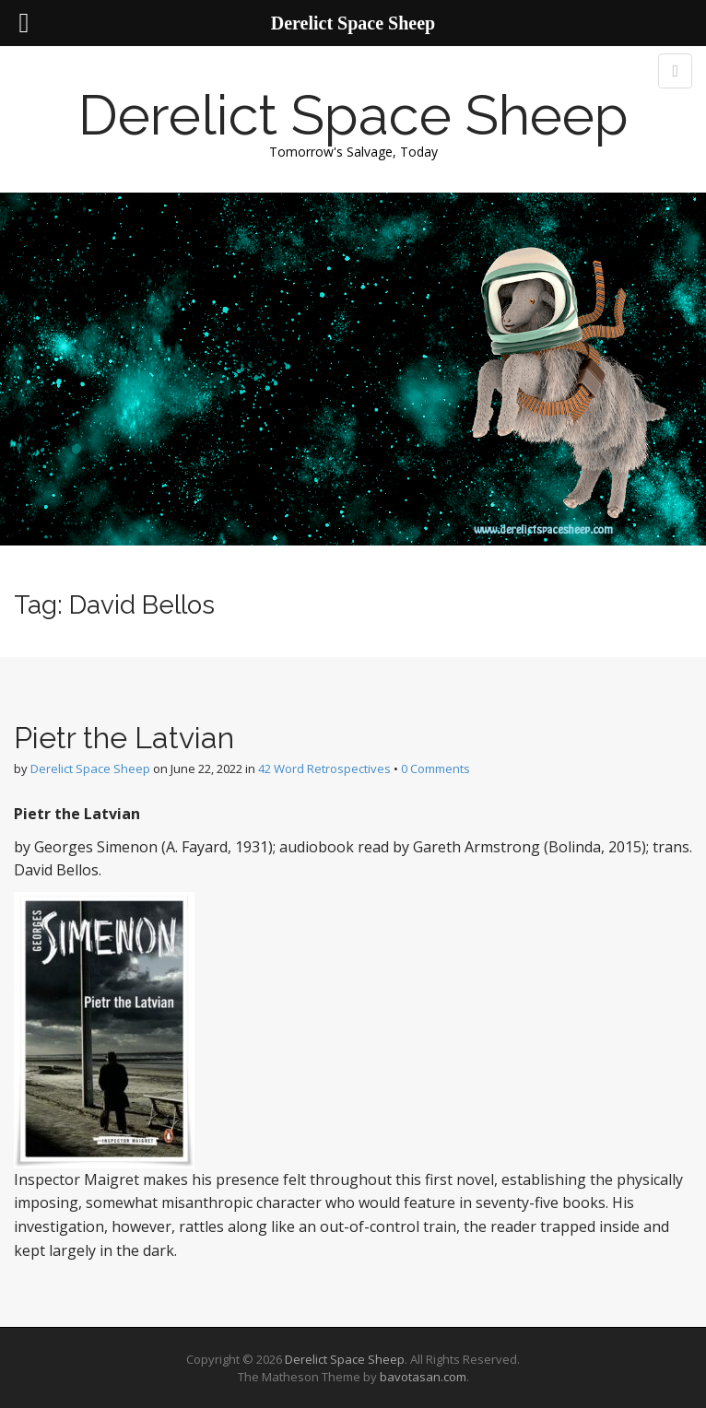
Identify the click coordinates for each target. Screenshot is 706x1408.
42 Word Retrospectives (324, 768)
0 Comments (435, 768)
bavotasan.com (423, 1376)
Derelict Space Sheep (353, 115)
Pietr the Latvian (124, 738)
